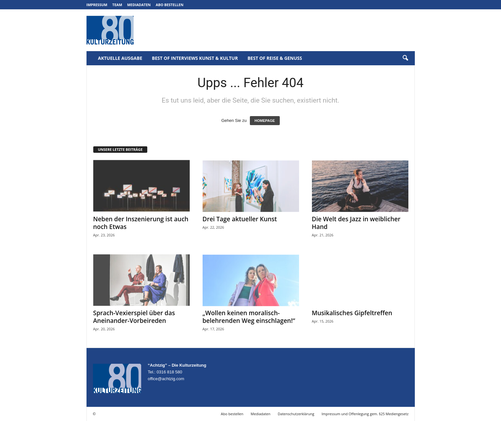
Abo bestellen (169, 4)
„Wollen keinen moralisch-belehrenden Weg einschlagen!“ (249, 317)
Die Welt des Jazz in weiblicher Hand (356, 223)
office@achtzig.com (166, 378)
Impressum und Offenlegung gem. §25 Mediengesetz (365, 413)
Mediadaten (138, 4)
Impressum (97, 4)
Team (117, 4)
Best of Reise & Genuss (275, 58)
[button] (405, 58)
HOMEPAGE (265, 121)
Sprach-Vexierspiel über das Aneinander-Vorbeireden (134, 317)
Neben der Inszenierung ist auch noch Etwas (140, 223)
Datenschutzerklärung (296, 413)
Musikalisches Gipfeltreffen (352, 313)
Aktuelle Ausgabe (120, 58)
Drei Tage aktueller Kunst (240, 219)
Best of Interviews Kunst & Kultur (195, 58)
